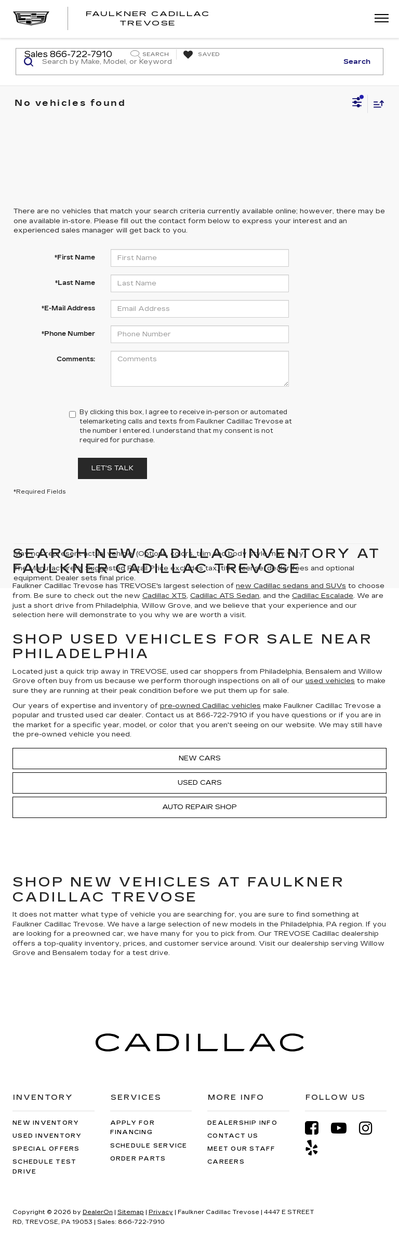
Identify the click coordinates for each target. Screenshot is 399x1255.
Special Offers (46, 1148)
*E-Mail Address (68, 308)
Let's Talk (112, 468)
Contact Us (233, 1136)
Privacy (161, 1212)
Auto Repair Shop (199, 807)
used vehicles (330, 681)
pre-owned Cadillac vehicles (210, 706)
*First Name (75, 257)
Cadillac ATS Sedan (224, 596)
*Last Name (75, 283)
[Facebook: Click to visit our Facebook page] (317, 1128)
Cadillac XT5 (164, 596)
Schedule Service (149, 1145)
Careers (226, 1161)
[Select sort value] (376, 103)
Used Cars (200, 783)
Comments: (76, 359)
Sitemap (130, 1212)
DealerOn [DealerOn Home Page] (98, 1212)
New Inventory (45, 1123)
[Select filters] (357, 103)
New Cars (200, 758)
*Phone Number (68, 333)
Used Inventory (47, 1136)
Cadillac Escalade (322, 596)
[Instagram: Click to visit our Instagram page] (371, 1128)
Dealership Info (242, 1123)
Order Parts (138, 1158)
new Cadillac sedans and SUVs (291, 586)
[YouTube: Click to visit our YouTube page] (344, 1128)
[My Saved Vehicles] (200, 55)
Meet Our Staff (241, 1148)
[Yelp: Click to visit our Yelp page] (317, 1148)
